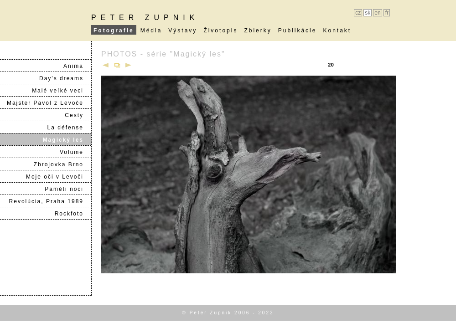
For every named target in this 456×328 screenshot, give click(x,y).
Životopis (220, 30)
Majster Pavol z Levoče (49, 103)
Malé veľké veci (61, 90)
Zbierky (257, 30)
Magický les (67, 140)
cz (358, 13)
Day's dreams (65, 78)
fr (387, 13)
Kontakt (337, 30)
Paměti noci (68, 189)
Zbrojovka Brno (62, 164)
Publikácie (297, 30)
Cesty (78, 115)
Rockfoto (73, 213)
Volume (75, 152)
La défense (69, 127)
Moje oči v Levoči (58, 177)
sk (367, 13)
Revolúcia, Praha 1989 (50, 201)
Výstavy (182, 30)
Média (151, 30)
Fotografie (113, 30)
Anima (77, 66)
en (377, 13)
